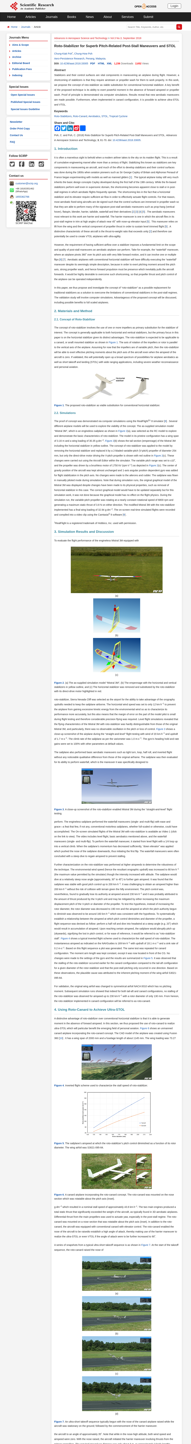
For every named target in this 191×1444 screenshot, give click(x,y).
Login (174, 6)
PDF (92, 63)
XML (109, 63)
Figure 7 (145, 1245)
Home (11, 17)
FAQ (12, 141)
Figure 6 (144, 1028)
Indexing (17, 75)
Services (127, 17)
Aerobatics (94, 116)
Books (71, 17)
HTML (101, 63)
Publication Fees (22, 69)
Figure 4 (65, 938)
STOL (105, 116)
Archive (16, 57)
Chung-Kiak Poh (63, 53)
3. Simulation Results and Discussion (84, 531)
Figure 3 (160, 729)
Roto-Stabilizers (63, 116)
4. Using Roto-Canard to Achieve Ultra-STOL (89, 1009)
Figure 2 (122, 431)
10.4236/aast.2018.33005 (74, 63)
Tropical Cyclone (118, 116)
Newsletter (16, 121)
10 (61, 1038)
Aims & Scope (20, 44)
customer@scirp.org (27, 183)
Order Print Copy (20, 128)
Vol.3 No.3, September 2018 (125, 38)
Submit (148, 17)
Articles (30, 17)
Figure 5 (148, 958)
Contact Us (16, 135)
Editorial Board (21, 63)
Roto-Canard (80, 116)
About (107, 17)
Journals (52, 17)
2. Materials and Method (73, 311)
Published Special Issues (25, 102)
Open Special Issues (23, 94)
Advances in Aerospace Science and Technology (81, 38)
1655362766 (22, 196)
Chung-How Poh (83, 53)
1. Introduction (65, 149)
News (90, 17)
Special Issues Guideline (25, 109)
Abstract (60, 70)
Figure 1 (113, 342)
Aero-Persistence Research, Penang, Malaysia (79, 58)
